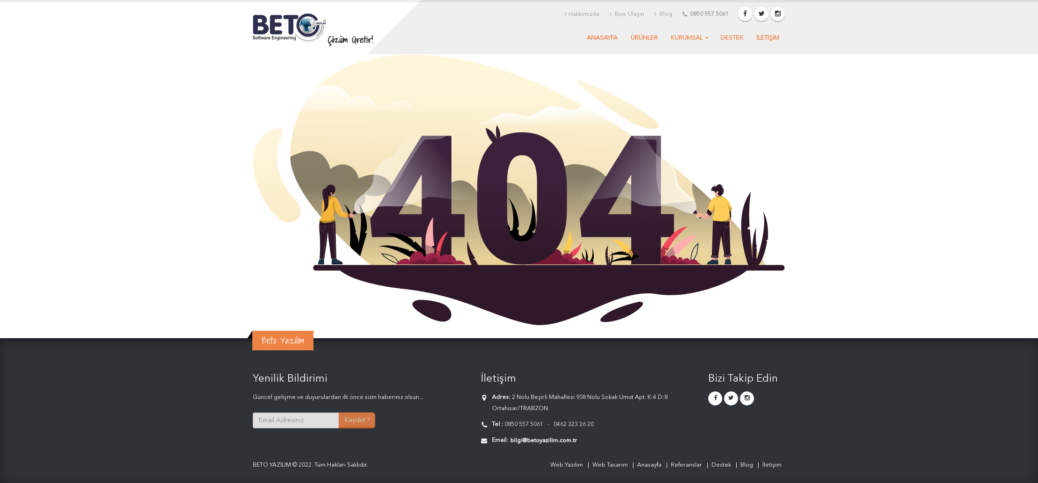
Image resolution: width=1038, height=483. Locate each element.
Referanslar (686, 465)
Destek (731, 38)
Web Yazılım (566, 465)
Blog (663, 14)
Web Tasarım (610, 465)
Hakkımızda (582, 14)
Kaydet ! (357, 420)
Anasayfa (602, 38)
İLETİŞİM (767, 38)
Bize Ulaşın (627, 14)
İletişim (772, 465)
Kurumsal (687, 38)
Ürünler (644, 38)
